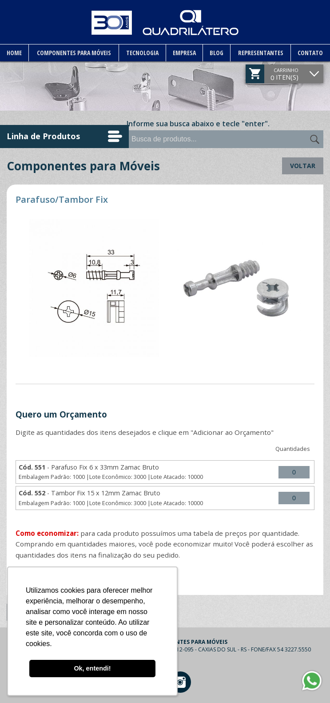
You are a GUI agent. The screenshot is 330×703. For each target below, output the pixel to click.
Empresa (183, 52)
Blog (216, 52)
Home (14, 52)
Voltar (302, 165)
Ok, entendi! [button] (92, 668)
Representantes (260, 52)
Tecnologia (142, 52)
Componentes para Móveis (73, 52)
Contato (310, 52)
